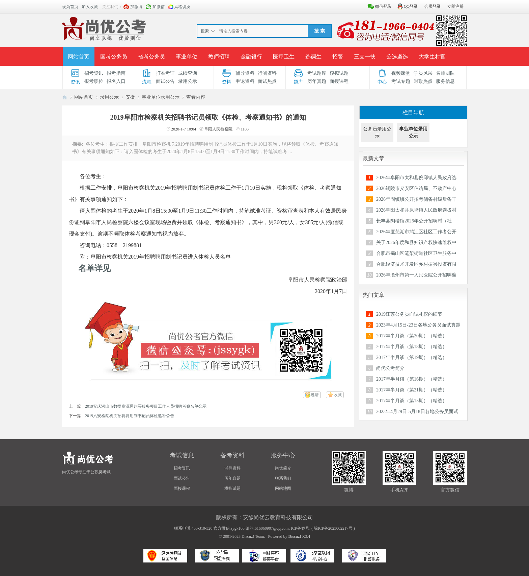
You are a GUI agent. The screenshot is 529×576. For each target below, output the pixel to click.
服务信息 (445, 81)
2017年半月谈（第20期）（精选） (411, 335)
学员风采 (423, 73)
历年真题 (316, 81)
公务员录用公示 (377, 132)
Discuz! (294, 536)
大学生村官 (432, 56)
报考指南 (116, 73)
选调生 (313, 56)
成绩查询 (187, 73)
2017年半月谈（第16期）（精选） (411, 379)
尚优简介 (283, 468)
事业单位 (186, 56)
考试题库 (316, 73)
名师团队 (445, 73)
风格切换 (182, 6)
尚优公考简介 (390, 368)
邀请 (315, 394)
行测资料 (267, 73)
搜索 (205, 31)
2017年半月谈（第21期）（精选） (411, 389)
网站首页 (78, 56)
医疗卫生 (284, 56)
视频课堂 (400, 73)
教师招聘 (219, 56)
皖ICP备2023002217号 (333, 528)
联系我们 (283, 478)
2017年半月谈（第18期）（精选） (411, 346)
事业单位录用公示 (160, 97)
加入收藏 (90, 6)
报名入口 (116, 81)
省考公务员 (151, 56)
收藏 (338, 394)
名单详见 (94, 268)
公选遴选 (397, 56)
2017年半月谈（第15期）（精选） (411, 400)
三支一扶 (364, 56)
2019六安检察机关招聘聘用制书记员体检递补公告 (129, 415)
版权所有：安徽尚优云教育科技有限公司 (264, 517)
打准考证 (165, 73)
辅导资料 (244, 73)
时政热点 (423, 81)
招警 (337, 56)
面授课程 (339, 81)
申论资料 (244, 81)
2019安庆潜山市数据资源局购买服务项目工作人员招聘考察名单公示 (145, 406)
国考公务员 (113, 56)
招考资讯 (93, 73)
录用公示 (187, 81)
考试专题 (400, 81)
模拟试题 (339, 73)
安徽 (130, 97)
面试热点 (267, 81)
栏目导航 (413, 112)
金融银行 (251, 56)
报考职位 (93, 81)
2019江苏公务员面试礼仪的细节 (409, 314)
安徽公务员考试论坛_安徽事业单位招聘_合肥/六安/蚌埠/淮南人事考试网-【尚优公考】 (64, 97)
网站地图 (283, 488)
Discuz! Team (253, 536)
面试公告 (165, 81)
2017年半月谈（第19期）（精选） (411, 357)
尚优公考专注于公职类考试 (86, 472)
